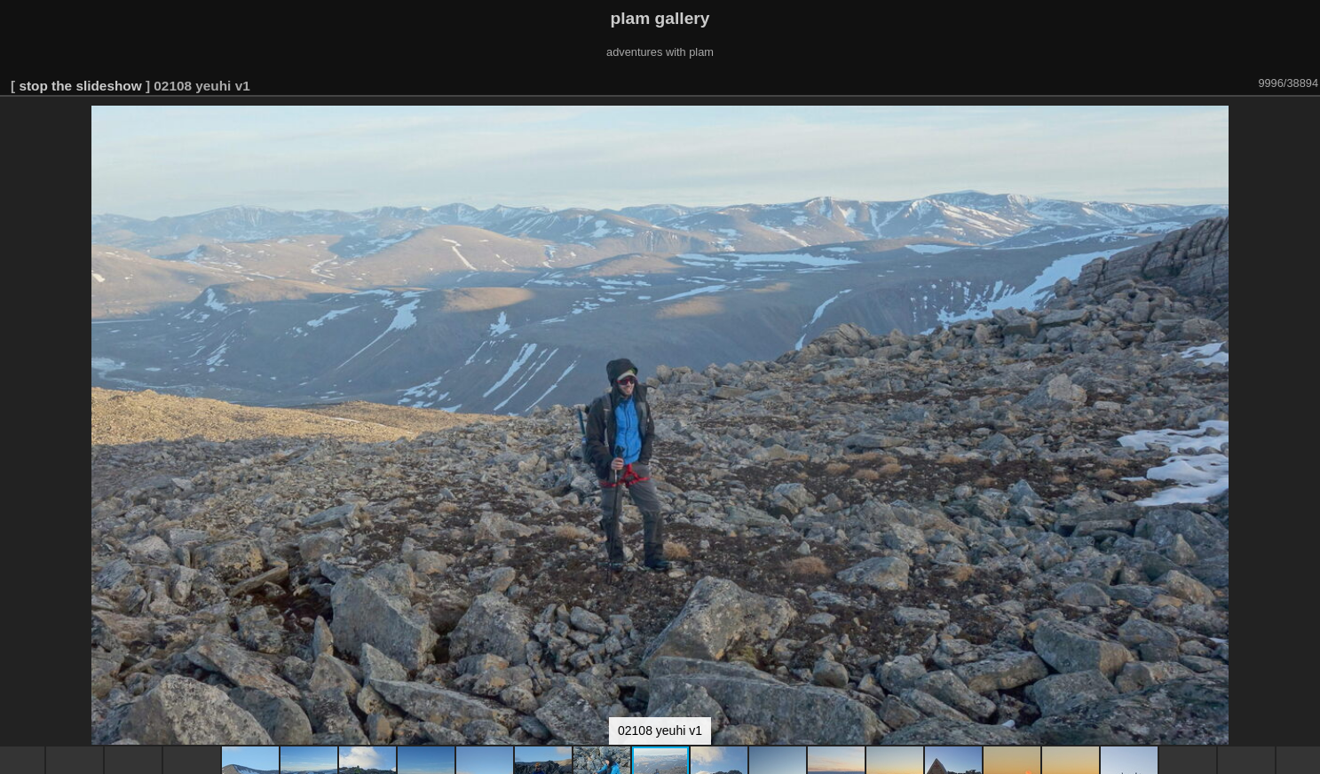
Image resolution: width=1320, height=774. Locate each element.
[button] (1304, 121)
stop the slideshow (80, 85)
